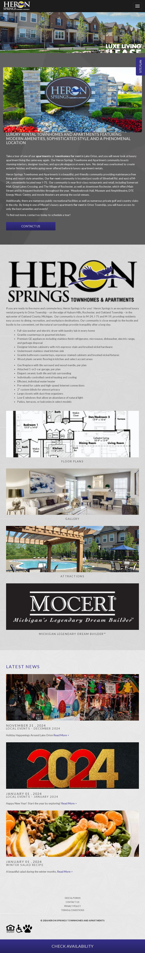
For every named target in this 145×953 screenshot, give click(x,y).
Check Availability (72, 946)
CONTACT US (30, 226)
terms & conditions (72, 910)
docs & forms (72, 898)
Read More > (61, 735)
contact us (72, 902)
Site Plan (140, 66)
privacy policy (72, 906)
